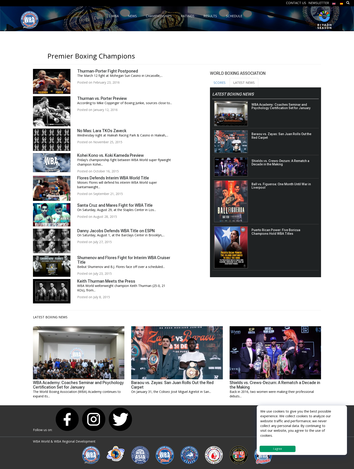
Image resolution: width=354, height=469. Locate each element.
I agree (277, 449)
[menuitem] (334, 2)
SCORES (220, 82)
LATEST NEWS (244, 82)
